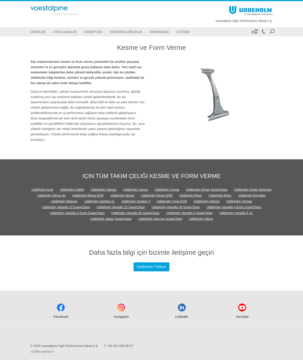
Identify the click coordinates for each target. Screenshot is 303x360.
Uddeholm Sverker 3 (135, 201)
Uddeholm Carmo (135, 189)
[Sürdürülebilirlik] (255, 31)
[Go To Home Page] (61, 10)
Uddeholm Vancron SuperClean (160, 219)
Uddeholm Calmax (103, 189)
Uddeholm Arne (42, 189)
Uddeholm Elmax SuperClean (206, 189)
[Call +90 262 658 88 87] (263, 31)
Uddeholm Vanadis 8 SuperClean (189, 213)
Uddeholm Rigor (190, 195)
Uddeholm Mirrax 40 (51, 195)
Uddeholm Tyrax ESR (172, 201)
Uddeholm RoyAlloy (252, 195)
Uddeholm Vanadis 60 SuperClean (135, 213)
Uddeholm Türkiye (151, 267)
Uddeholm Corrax (167, 189)
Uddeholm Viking (201, 219)
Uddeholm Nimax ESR (157, 195)
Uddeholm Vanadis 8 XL (236, 213)
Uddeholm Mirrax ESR (87, 195)
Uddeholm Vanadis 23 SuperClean (66, 207)
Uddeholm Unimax (207, 201)
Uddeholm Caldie (72, 189)
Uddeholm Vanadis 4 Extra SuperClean (233, 207)
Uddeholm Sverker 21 (99, 201)
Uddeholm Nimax (122, 195)
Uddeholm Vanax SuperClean (111, 219)
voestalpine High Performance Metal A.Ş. (244, 21)
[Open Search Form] (272, 31)
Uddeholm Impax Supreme (253, 189)
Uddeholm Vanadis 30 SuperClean (176, 207)
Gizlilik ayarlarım (42, 351)
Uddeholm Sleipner (64, 201)
